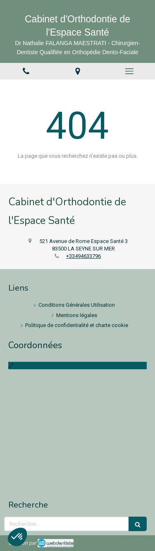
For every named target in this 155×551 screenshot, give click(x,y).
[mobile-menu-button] (129, 71)
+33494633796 (83, 256)
